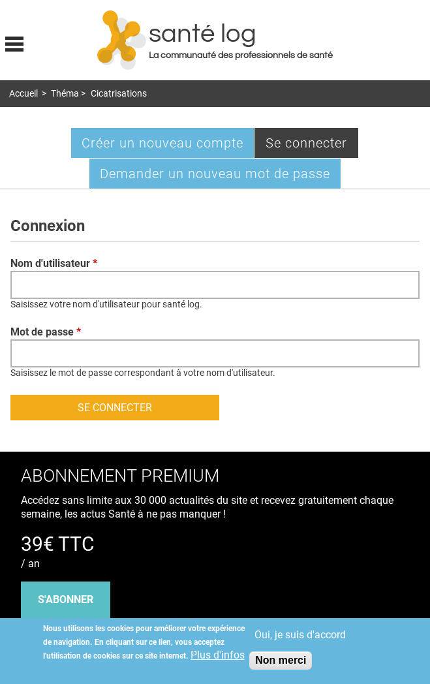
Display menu (14, 42)
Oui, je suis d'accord (300, 635)
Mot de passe (45, 332)
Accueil (23, 93)
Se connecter (312, 146)
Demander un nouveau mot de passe (215, 173)
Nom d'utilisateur (53, 263)
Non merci (280, 660)
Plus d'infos (218, 655)
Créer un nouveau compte (162, 143)
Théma (65, 93)
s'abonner (65, 599)
